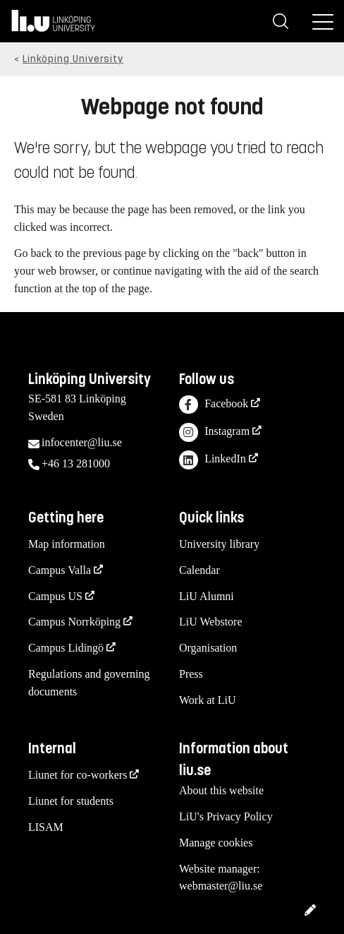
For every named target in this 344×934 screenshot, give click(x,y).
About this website (221, 790)
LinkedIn (212, 459)
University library (219, 544)
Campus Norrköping (74, 622)
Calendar (199, 570)
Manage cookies (215, 843)
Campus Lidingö (66, 648)
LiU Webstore (210, 622)
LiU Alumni (206, 596)
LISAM (45, 827)
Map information (66, 544)
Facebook (213, 404)
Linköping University (73, 59)
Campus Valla (59, 570)
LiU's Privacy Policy (226, 816)
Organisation (208, 648)
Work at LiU (207, 700)
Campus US (55, 596)
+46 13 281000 (76, 463)
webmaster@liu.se (220, 886)
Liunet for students (70, 801)
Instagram (214, 432)
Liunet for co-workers (77, 775)
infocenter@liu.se (82, 442)
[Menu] (323, 21)
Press (191, 674)
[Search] (280, 21)
